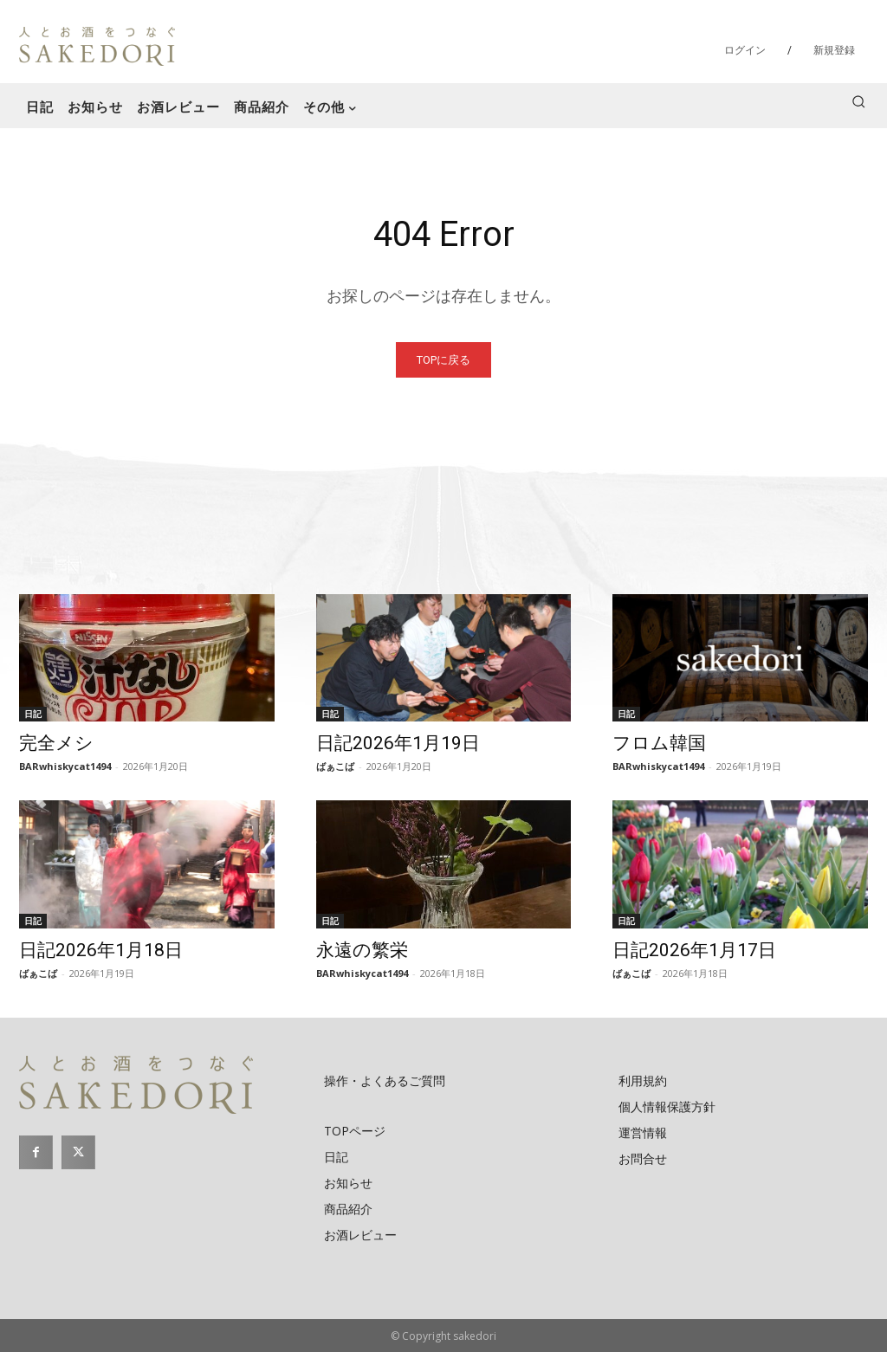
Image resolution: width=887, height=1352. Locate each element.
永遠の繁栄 (362, 950)
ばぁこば (335, 766)
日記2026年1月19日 (398, 743)
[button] (858, 101)
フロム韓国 (659, 743)
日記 (33, 714)
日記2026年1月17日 (694, 950)
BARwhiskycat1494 (65, 766)
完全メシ (56, 743)
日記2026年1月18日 (101, 950)
